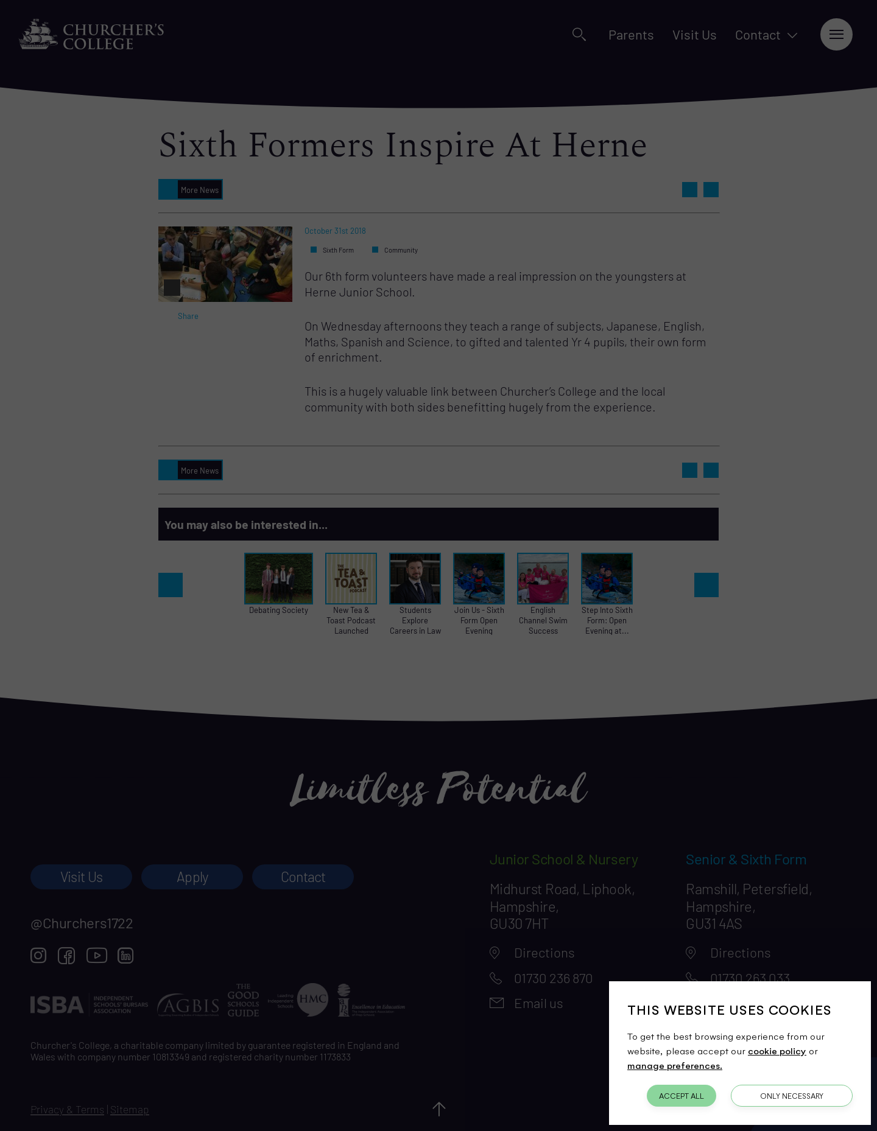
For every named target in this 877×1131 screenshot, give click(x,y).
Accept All (681, 1096)
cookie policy (777, 1050)
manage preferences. (674, 1065)
